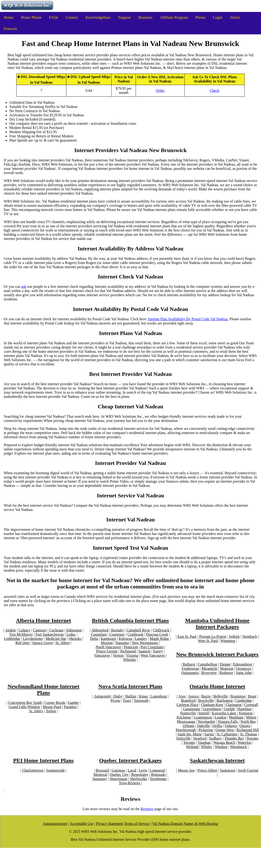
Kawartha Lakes (224, 713)
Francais (10, 28)
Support (124, 17)
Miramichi (209, 668)
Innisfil (203, 713)
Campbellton (207, 664)
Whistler (129, 660)
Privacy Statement (109, 824)
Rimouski (158, 775)
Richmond (128, 651)
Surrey (158, 651)
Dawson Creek (157, 634)
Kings (143, 696)
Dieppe (225, 664)
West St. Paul (208, 641)
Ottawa (244, 726)
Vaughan (204, 743)
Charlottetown (33, 770)
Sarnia (209, 734)
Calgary (24, 630)
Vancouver (102, 655)
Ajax (182, 696)
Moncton (226, 668)
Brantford (188, 700)
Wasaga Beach (224, 743)
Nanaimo (122, 643)
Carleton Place (187, 705)
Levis (143, 770)
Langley (141, 639)
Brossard (102, 770)
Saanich (144, 651)
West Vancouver (153, 655)
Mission (107, 643)
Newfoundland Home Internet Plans (43, 689)
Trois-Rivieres (129, 783)
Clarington (233, 705)
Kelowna (125, 639)
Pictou (115, 700)
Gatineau (118, 770)
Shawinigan (118, 779)
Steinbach (249, 636)
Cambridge (243, 700)
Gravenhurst (212, 709)
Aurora (193, 696)
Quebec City (119, 775)
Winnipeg (227, 641)
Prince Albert (207, 770)
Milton (251, 717)
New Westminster (145, 643)
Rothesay (226, 673)
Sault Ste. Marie (190, 734)
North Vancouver (108, 647)
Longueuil (157, 770)
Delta (94, 639)
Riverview (209, 673)
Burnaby (117, 630)
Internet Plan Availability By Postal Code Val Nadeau (188, 319)
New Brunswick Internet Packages (217, 654)
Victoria (132, 655)
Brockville (206, 700)
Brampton (237, 696)
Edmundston (242, 664)
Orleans (188, 726)
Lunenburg (159, 696)
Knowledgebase (98, 17)
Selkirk (234, 636)
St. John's (36, 711)
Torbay (51, 711)
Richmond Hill (247, 730)
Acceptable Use (81, 824)
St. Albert (63, 643)
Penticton (131, 647)
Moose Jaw (186, 770)
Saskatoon (227, 770)
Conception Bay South (25, 703)
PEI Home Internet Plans (43, 760)
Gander (73, 703)
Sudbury (215, 738)
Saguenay (99, 779)
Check (214, 91)
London (220, 717)
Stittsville (183, 738)
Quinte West (224, 730)
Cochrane (56, 630)
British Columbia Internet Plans (130, 620)
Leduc (71, 634)
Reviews (147, 809)
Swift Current (248, 770)
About (235, 17)
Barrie (206, 696)
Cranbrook (135, 634)
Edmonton (74, 630)
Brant (252, 696)
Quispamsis (190, 673)
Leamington (203, 717)
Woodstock (238, 747)
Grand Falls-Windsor (24, 707)
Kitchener (184, 717)
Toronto (252, 738)
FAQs (53, 17)
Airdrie (10, 630)
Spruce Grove (42, 643)
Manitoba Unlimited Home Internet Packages (217, 623)
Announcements (55, 824)
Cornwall (251, 705)
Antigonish (102, 696)
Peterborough (186, 730)
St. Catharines (226, 734)
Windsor (221, 747)
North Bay (248, 721)
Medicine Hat (56, 639)
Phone (200, 17)
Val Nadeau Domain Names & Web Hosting (185, 824)
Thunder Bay (234, 738)
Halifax (130, 696)
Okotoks (75, 639)
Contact (72, 17)
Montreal (100, 775)
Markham (236, 717)
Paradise (70, 707)
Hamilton (244, 709)
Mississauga (186, 721)
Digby (118, 696)
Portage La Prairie (212, 636)
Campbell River (138, 630)
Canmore (40, 630)
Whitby (206, 747)
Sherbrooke (138, 779)
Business (145, 17)
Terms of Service (137, 824)
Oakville (203, 726)
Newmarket (206, 721)
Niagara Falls (228, 721)
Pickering (205, 730)
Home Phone (31, 17)
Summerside (55, 770)
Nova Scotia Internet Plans (130, 686)
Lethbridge (12, 639)
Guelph (229, 709)
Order (160, 91)
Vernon (118, 655)
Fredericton (190, 668)
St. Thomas (248, 734)
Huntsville (188, 713)
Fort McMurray (21, 634)
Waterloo (244, 743)
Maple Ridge (159, 639)
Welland (192, 747)
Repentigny (139, 775)
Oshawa (231, 726)
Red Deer (22, 643)
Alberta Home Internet (43, 620)
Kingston (246, 713)
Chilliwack (161, 630)
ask (23, 287)
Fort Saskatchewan (49, 634)
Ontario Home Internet (217, 686)
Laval (132, 770)
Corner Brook (55, 703)
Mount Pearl (52, 707)
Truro (127, 700)
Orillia (217, 726)
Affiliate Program (174, 17)
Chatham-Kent (212, 705)
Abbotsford (100, 630)
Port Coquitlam (152, 647)
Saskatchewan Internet (217, 760)
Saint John (244, 673)
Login (217, 17)
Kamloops (108, 639)
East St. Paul (186, 636)
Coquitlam (99, 634)
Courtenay (117, 634)
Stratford (199, 738)
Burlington (224, 700)
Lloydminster (33, 639)
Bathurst (189, 664)
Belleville (220, 696)
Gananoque (191, 709)
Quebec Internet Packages (130, 760)
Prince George (107, 651)
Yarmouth (141, 700)
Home (9, 17)
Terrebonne (158, 779)
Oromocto (243, 668)
